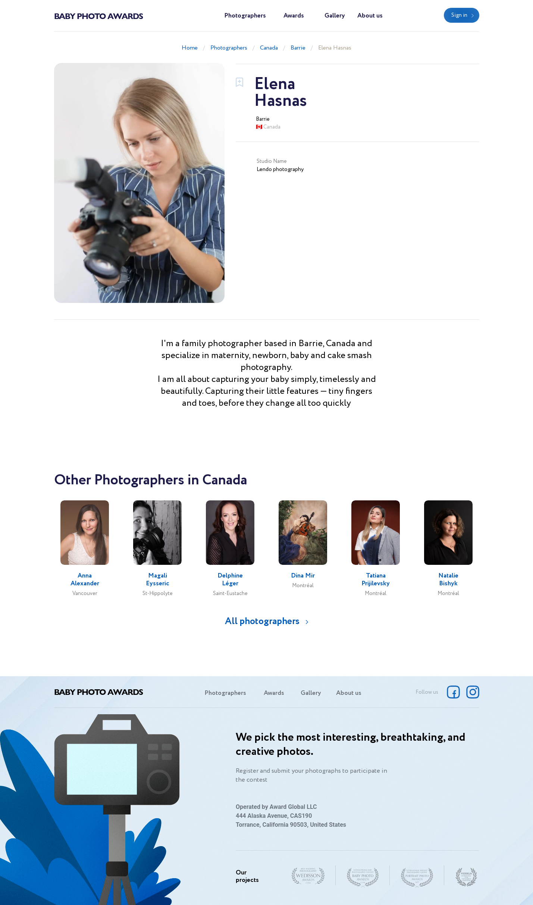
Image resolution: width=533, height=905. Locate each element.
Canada (269, 48)
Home (190, 48)
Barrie (298, 48)
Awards (293, 15)
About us (370, 15)
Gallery (334, 15)
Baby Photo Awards (98, 16)
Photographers (245, 15)
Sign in (459, 15)
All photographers (262, 621)
